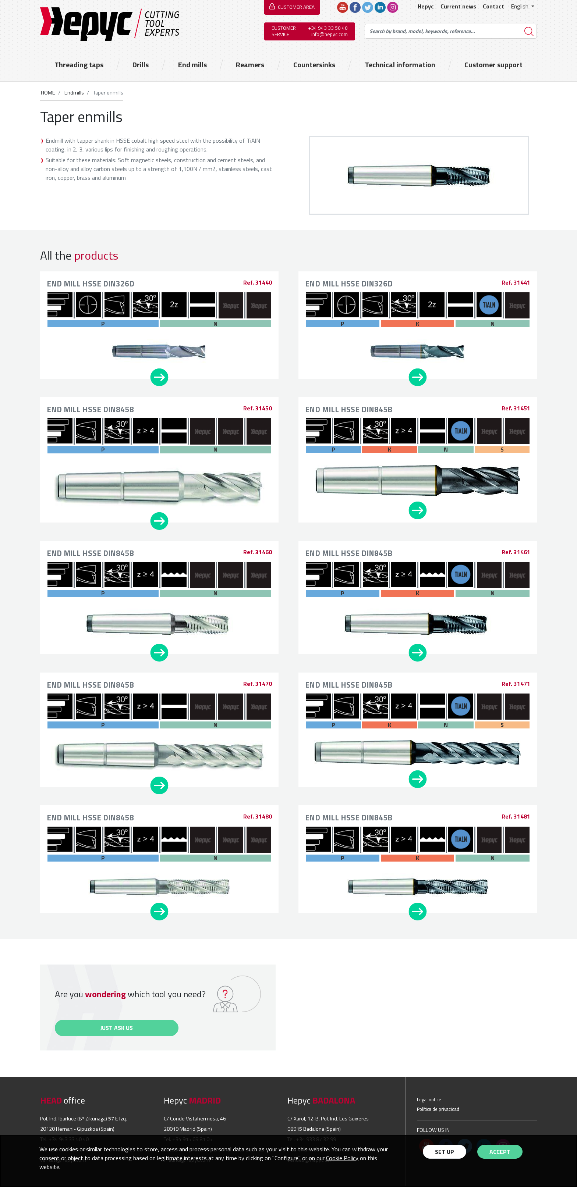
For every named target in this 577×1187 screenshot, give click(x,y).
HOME (48, 93)
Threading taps (78, 64)
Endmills (73, 93)
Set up (444, 1151)
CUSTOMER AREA (296, 7)
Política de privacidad (438, 1109)
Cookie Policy (342, 1158)
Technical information (400, 64)
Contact (493, 6)
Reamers (250, 64)
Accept (499, 1151)
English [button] (520, 6)
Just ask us (116, 1027)
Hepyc (426, 6)
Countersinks (314, 64)
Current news (458, 6)
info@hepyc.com (329, 34)
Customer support (493, 64)
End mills (192, 64)
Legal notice (429, 1099)
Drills (140, 64)
